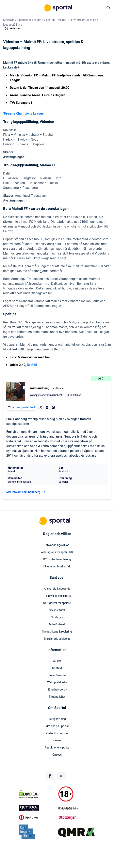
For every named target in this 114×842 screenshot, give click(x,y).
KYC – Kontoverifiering (57, 559)
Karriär (57, 741)
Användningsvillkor (57, 545)
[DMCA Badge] (37, 794)
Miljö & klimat (57, 625)
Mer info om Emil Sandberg (26, 492)
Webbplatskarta (57, 683)
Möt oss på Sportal (57, 726)
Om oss (57, 755)
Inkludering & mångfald (57, 567)
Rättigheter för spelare (57, 603)
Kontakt (57, 668)
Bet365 (32, 365)
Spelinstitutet (57, 610)
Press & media (57, 675)
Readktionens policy (57, 748)
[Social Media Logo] (50, 776)
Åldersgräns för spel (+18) (57, 552)
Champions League (29, 20)
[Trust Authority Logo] (37, 808)
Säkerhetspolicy (57, 690)
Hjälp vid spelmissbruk (57, 596)
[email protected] (24, 407)
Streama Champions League (23, 113)
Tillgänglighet (57, 697)
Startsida (8, 20)
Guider (57, 661)
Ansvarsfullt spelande (57, 589)
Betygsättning (57, 719)
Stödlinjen (57, 617)
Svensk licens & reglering (57, 632)
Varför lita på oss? (57, 733)
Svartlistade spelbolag (57, 639)
